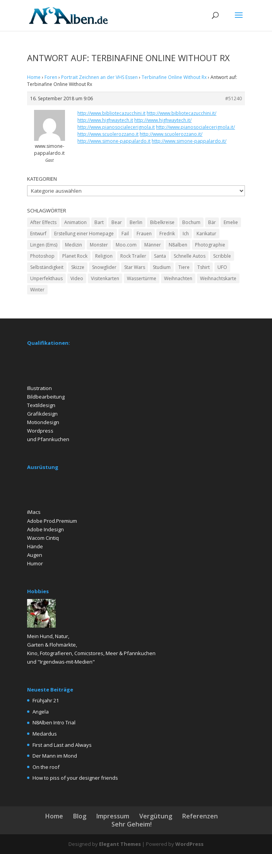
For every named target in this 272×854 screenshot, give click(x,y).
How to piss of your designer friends (75, 777)
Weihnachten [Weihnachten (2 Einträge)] (178, 278)
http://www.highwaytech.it (105, 120)
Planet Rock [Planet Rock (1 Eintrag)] (74, 256)
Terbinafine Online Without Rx (174, 77)
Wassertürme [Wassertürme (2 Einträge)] (141, 278)
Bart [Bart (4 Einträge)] (99, 222)
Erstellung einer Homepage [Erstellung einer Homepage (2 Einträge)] (84, 233)
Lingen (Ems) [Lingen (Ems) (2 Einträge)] (43, 244)
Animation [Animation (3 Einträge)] (75, 222)
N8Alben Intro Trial (54, 722)
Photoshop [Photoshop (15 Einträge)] (42, 256)
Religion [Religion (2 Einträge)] (104, 256)
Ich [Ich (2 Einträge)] (186, 233)
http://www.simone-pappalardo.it (114, 141)
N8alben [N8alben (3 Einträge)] (178, 244)
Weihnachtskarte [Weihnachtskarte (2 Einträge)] (218, 278)
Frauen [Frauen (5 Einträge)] (144, 233)
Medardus (45, 733)
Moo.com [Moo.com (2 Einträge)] (126, 244)
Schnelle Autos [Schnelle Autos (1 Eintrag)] (189, 256)
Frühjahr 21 (46, 700)
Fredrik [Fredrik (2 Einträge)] (167, 233)
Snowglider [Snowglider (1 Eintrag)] (104, 267)
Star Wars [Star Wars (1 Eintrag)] (134, 267)
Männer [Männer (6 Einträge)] (152, 244)
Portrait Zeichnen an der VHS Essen (99, 77)
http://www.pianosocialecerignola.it (116, 127)
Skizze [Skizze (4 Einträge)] (77, 267)
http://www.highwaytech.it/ (163, 120)
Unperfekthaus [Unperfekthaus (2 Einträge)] (46, 278)
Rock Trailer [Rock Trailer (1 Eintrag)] (133, 256)
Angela (41, 711)
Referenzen (200, 816)
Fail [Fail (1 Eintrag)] (125, 233)
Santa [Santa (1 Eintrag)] (160, 256)
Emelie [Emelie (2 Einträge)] (231, 222)
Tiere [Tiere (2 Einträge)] (184, 267)
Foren (50, 77)
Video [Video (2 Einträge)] (76, 278)
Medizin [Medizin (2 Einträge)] (73, 244)
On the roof (46, 766)
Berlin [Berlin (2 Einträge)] (136, 222)
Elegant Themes (120, 843)
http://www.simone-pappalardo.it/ (189, 141)
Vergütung (155, 816)
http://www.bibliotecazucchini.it (111, 113)
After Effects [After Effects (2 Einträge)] (43, 222)
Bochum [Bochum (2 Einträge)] (191, 222)
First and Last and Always (62, 744)
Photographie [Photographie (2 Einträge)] (210, 244)
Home (34, 77)
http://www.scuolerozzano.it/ (171, 134)
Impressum (112, 816)
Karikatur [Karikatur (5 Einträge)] (206, 233)
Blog (79, 816)
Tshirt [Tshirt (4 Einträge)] (203, 267)
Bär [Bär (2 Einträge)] (212, 222)
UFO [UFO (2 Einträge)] (222, 267)
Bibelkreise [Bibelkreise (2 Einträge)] (162, 222)
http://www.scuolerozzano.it (108, 134)
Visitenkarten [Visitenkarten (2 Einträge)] (105, 278)
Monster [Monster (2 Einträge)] (99, 244)
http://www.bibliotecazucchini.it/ (181, 113)
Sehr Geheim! (131, 824)
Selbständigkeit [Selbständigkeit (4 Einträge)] (46, 267)
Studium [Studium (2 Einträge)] (162, 267)
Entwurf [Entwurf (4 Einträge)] (38, 233)
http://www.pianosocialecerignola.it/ (195, 127)
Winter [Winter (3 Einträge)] (37, 289)
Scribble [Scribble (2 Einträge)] (222, 256)
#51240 (233, 98)
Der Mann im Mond (55, 755)
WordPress (189, 843)
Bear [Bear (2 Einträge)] (116, 222)
